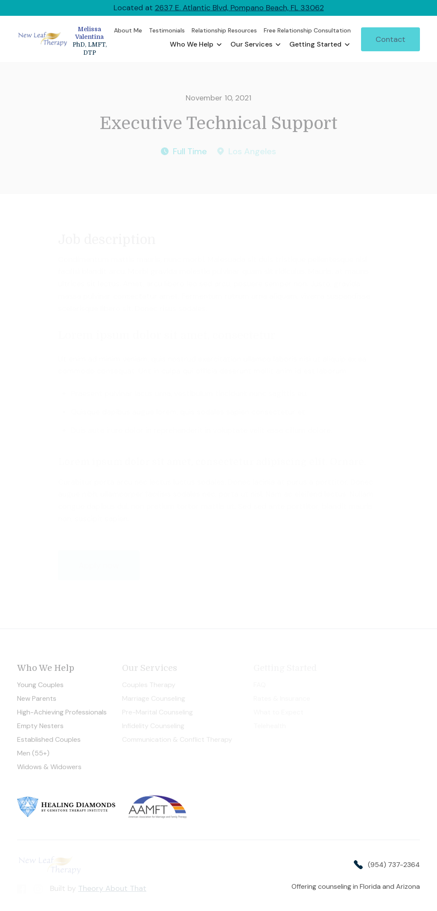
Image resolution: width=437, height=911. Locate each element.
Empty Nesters (40, 726)
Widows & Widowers (49, 767)
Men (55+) (33, 753)
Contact (390, 39)
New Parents (36, 698)
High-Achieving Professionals (62, 712)
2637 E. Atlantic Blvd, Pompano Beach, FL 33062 (239, 8)
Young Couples (40, 685)
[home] (64, 39)
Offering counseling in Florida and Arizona (355, 886)
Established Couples (49, 739)
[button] (196, 45)
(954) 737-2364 (394, 865)
